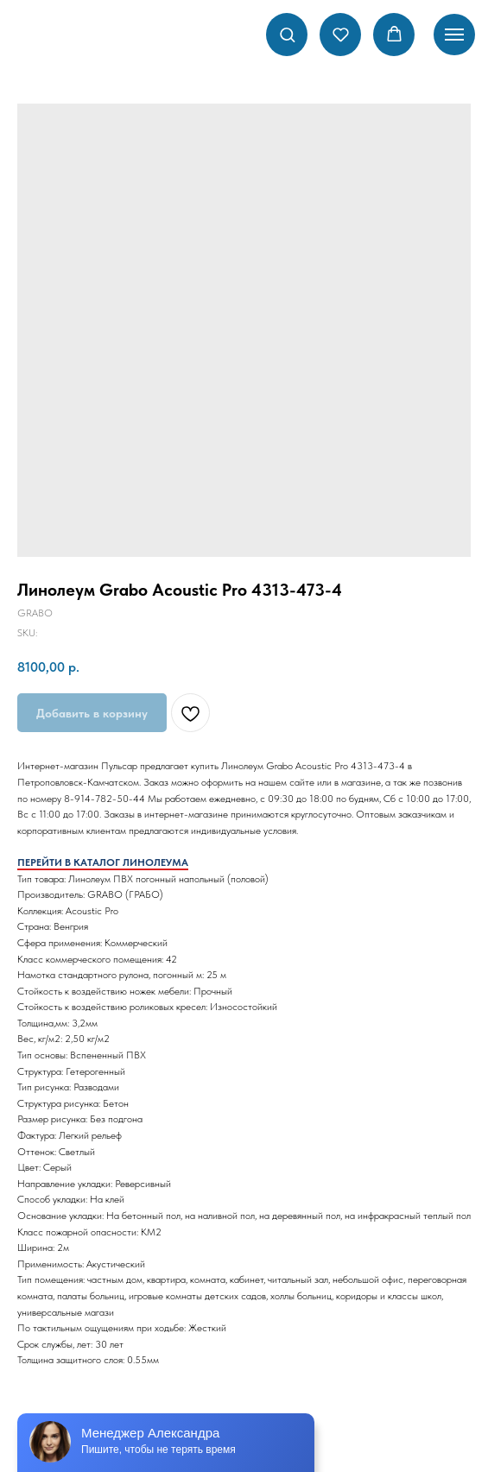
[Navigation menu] (454, 34)
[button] (287, 34)
